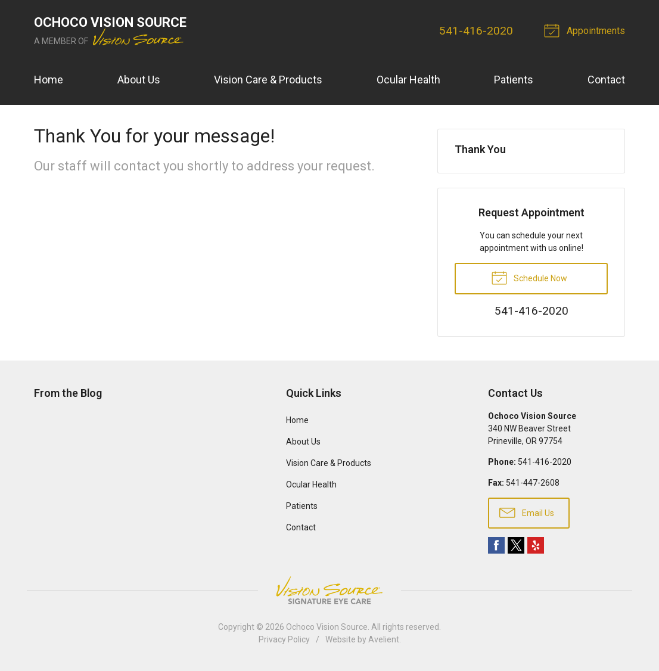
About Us (138, 79)
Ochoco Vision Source (327, 627)
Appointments (586, 29)
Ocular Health (408, 79)
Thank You (480, 149)
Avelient (383, 639)
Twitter (516, 545)
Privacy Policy (284, 639)
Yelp (535, 545)
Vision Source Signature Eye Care (329, 590)
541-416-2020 (476, 31)
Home (48, 79)
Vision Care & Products (268, 79)
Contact (606, 79)
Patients (513, 79)
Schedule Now (529, 277)
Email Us (526, 512)
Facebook (496, 545)
